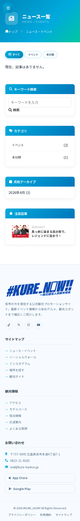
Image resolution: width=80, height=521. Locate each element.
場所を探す (16, 372)
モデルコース (18, 412)
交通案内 (15, 425)
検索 (14, 109)
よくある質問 (18, 431)
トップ (11, 31)
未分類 (50, 54)
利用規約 (45, 515)
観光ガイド (16, 378)
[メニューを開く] (8, 8)
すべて (14, 54)
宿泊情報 (15, 418)
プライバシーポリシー (22, 515)
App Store (18, 480)
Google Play (20, 491)
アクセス (15, 406)
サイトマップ (63, 515)
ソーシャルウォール (22, 359)
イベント (33, 54)
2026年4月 (17, 192)
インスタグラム (19, 366)
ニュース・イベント (22, 353)
